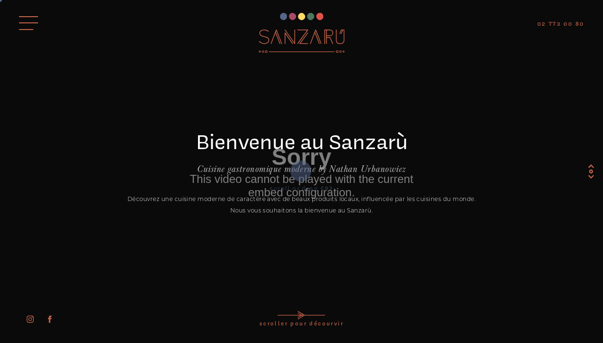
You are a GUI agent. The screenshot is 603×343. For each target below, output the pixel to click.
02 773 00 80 (560, 24)
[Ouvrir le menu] (28, 23)
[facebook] (50, 319)
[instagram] (30, 319)
